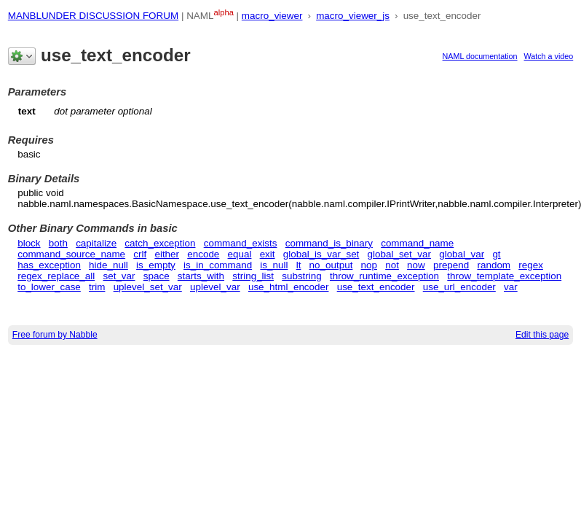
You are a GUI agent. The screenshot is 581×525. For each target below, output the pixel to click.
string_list (253, 276)
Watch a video (549, 56)
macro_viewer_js (353, 15)
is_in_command (217, 265)
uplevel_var (215, 286)
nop (369, 265)
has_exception (49, 265)
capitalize (96, 243)
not (392, 265)
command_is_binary (329, 243)
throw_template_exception (504, 276)
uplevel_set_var (148, 286)
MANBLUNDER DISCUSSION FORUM (93, 15)
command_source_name (71, 254)
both (58, 243)
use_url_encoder (459, 286)
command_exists (240, 243)
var (511, 286)
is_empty (155, 265)
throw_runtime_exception (384, 276)
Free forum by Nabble (55, 335)
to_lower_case (49, 286)
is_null (274, 265)
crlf (139, 254)
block (28, 243)
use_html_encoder (288, 286)
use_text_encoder (376, 286)
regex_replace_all (56, 276)
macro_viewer (272, 15)
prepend (451, 265)
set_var (119, 276)
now (416, 265)
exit (267, 254)
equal (240, 254)
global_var (461, 254)
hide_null (108, 265)
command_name (417, 243)
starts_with (201, 276)
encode (203, 254)
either (166, 254)
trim (97, 286)
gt (496, 254)
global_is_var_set (321, 254)
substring (302, 276)
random (493, 265)
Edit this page (542, 335)
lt (298, 265)
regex (530, 265)
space (156, 276)
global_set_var (399, 254)
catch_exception (160, 243)
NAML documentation (480, 56)
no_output (331, 265)
